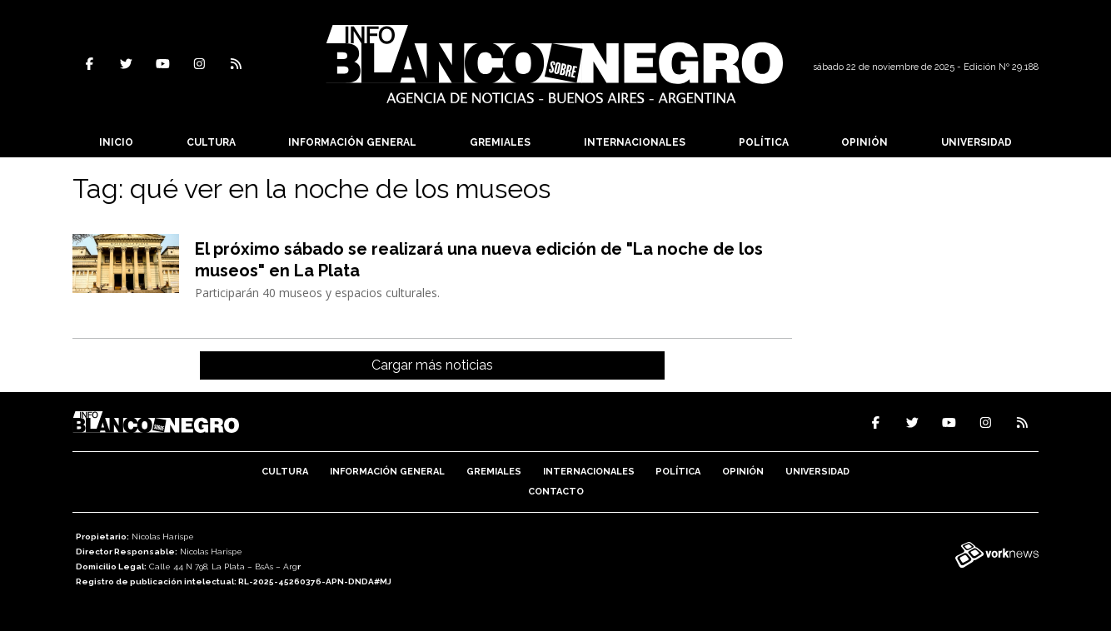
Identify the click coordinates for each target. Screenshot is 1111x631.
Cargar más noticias (432, 365)
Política (764, 142)
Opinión (864, 142)
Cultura (211, 142)
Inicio (116, 142)
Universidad (976, 142)
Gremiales (500, 142)
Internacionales (634, 142)
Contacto (556, 491)
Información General (352, 142)
